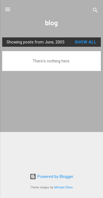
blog (51, 23)
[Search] (95, 11)
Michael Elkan (63, 187)
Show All (85, 42)
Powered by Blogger (51, 176)
